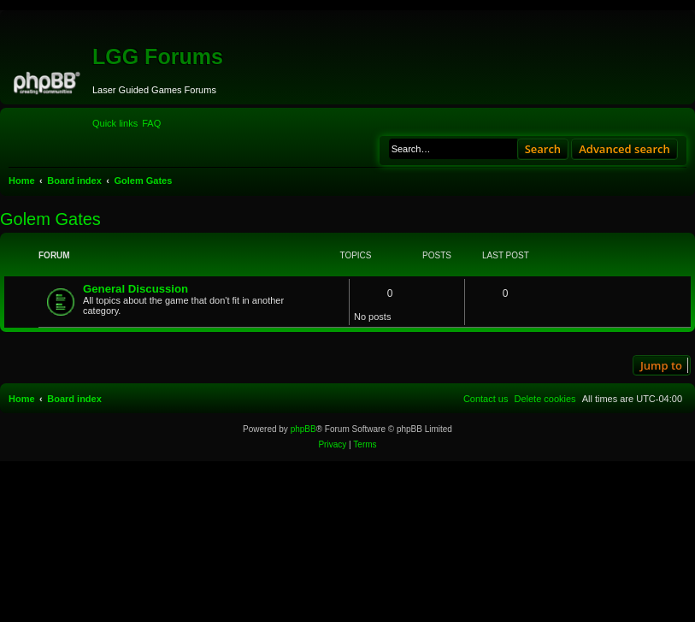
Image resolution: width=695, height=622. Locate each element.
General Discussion (135, 288)
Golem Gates (50, 219)
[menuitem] (151, 123)
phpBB (303, 429)
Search (543, 149)
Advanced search (624, 149)
